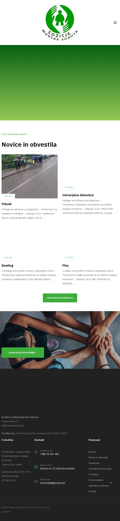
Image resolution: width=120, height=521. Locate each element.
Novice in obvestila (98, 457)
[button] (111, 482)
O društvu (93, 474)
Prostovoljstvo (96, 479)
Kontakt (93, 491)
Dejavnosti (94, 463)
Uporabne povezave (99, 485)
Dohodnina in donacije (100, 468)
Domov (92, 451)
